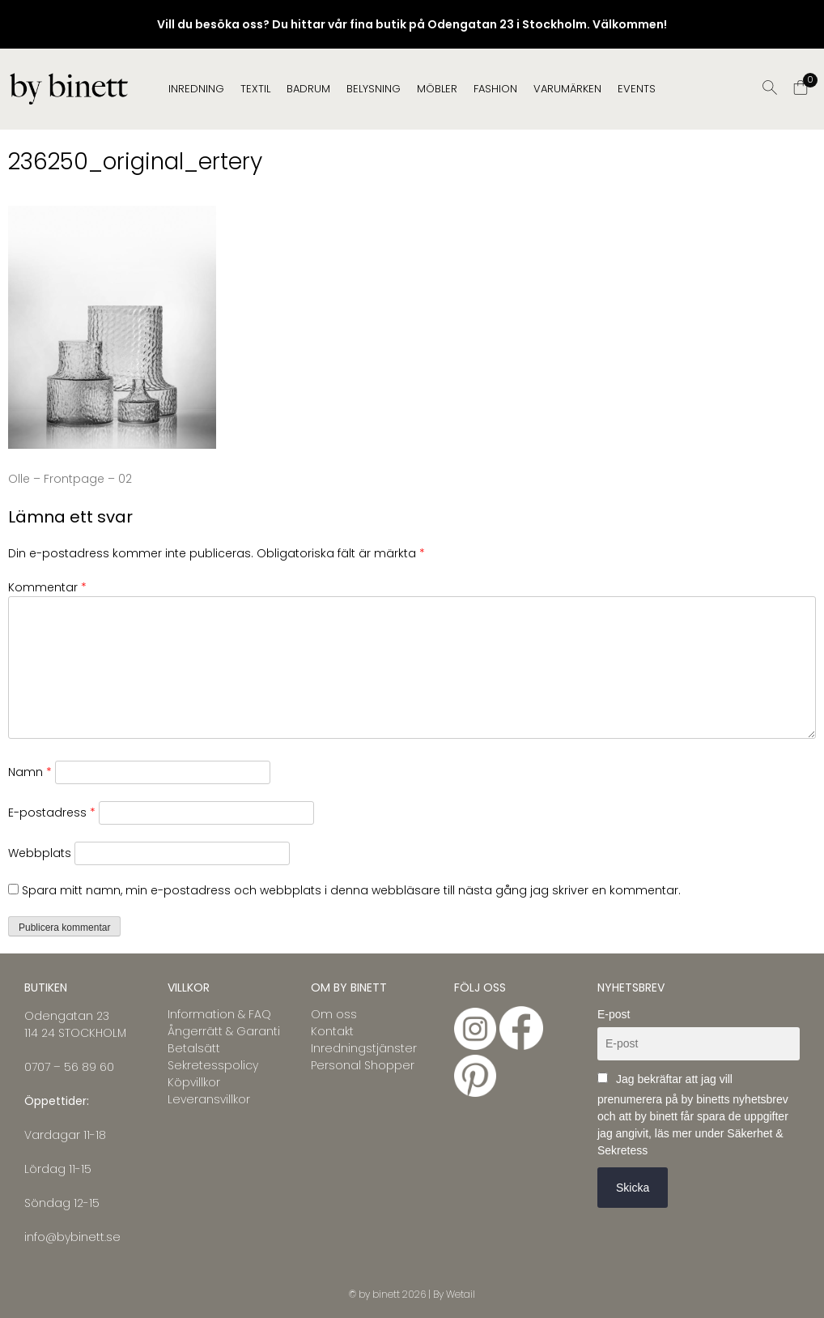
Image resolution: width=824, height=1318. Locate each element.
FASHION (495, 88)
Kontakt (332, 1031)
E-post (613, 1014)
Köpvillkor (194, 1082)
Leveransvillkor (209, 1099)
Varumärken (567, 88)
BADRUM (308, 88)
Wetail (460, 1294)
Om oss (334, 1014)
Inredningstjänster (364, 1048)
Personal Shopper (362, 1065)
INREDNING (196, 88)
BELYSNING (373, 88)
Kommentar (47, 587)
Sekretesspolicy (213, 1065)
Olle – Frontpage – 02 (70, 479)
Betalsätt (194, 1048)
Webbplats (39, 853)
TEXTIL (255, 88)
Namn (30, 772)
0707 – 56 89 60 (69, 1067)
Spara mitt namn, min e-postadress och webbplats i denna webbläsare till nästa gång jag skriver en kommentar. (351, 890)
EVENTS (637, 88)
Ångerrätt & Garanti (224, 1031)
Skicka (632, 1187)
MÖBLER (437, 88)
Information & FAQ (219, 1014)
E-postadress (52, 812)
